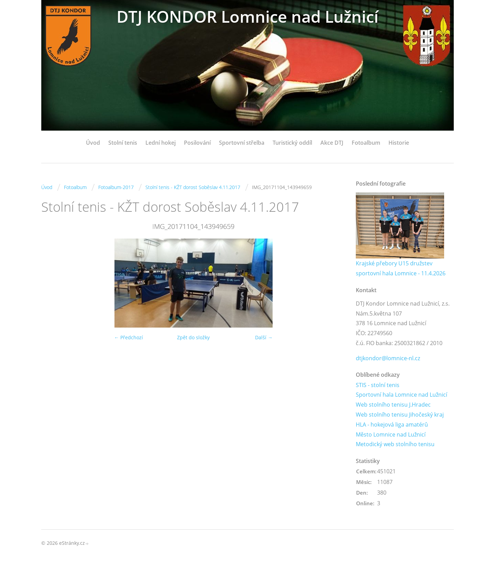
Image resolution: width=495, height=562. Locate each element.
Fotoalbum (366, 142)
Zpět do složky (193, 337)
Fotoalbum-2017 (116, 187)
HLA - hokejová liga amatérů (392, 424)
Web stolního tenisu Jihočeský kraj (400, 414)
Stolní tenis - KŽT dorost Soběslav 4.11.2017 (192, 187)
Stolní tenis (122, 142)
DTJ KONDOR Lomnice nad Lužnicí (247, 16)
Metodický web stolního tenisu (395, 444)
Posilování (197, 142)
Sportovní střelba (241, 142)
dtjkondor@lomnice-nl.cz (388, 358)
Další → (264, 337)
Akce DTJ (331, 142)
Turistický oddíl (292, 142)
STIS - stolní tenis (377, 385)
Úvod (93, 142)
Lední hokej (160, 142)
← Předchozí (128, 337)
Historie (398, 142)
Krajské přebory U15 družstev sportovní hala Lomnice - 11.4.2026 (401, 268)
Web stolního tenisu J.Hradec (393, 405)
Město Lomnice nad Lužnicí (391, 434)
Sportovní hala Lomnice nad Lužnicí (401, 395)
